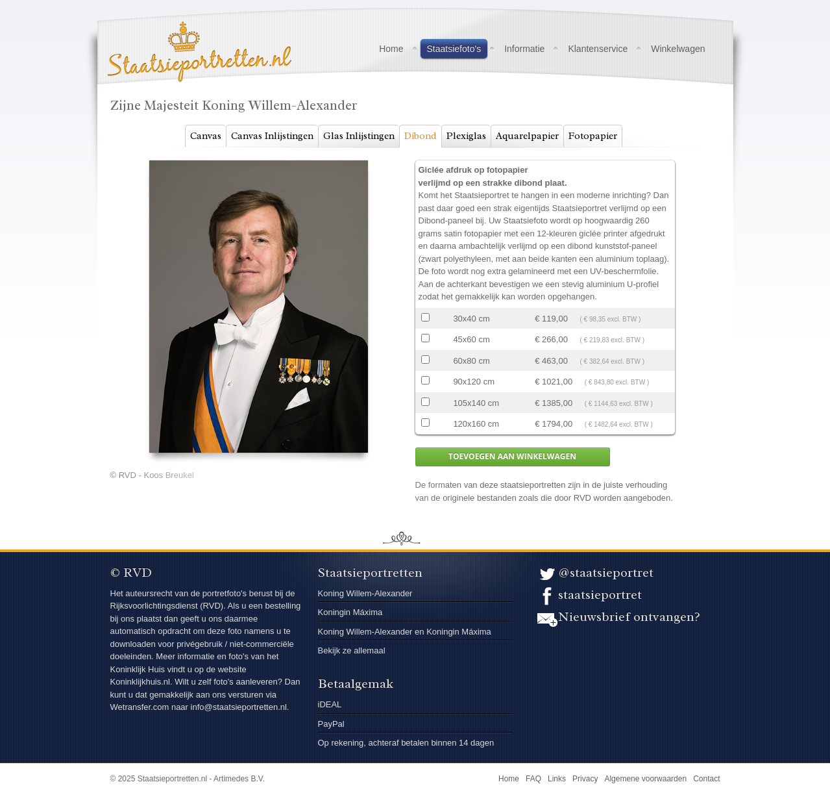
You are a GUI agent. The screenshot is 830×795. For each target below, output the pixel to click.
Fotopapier (592, 136)
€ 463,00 (589, 361)
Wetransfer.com (140, 707)
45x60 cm (471, 339)
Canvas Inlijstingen (272, 136)
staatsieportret (600, 595)
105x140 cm (476, 403)
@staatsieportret (605, 572)
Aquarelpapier (527, 136)
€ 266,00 (589, 339)
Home (391, 49)
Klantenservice (598, 49)
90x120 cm (473, 381)
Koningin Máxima (350, 612)
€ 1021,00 (592, 381)
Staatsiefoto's (454, 49)
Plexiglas (466, 136)
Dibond (420, 136)
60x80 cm (471, 361)
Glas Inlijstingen (359, 136)
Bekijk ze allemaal (351, 650)
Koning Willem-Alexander (365, 593)
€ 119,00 (588, 318)
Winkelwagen (678, 49)
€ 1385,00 (594, 403)
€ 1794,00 (594, 424)
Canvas (205, 136)
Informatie (524, 49)
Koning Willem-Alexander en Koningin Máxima (404, 632)
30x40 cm (471, 318)
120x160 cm (476, 424)
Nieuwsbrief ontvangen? (629, 617)
